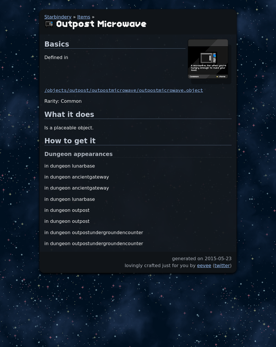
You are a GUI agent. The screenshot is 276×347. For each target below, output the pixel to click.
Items (83, 17)
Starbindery (58, 17)
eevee (204, 265)
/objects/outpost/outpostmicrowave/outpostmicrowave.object (123, 90)
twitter (222, 265)
